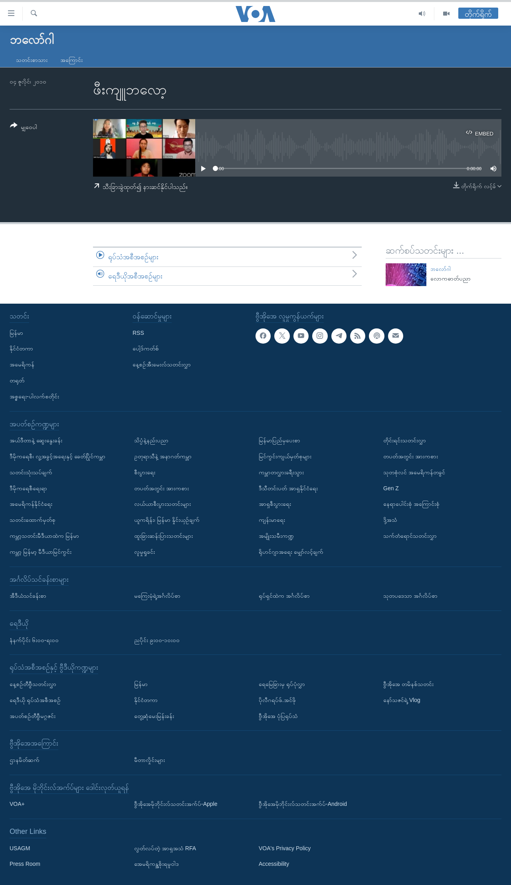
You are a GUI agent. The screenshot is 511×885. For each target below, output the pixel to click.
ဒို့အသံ (390, 520)
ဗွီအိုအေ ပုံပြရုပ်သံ (278, 716)
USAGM (20, 848)
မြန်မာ (16, 333)
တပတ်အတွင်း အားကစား (161, 488)
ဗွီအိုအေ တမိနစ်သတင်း (408, 684)
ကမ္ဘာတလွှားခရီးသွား (281, 472)
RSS (138, 333)
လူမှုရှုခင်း (144, 552)
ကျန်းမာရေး (272, 520)
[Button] (23, 127)
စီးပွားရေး (144, 472)
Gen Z (391, 488)
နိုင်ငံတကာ (21, 349)
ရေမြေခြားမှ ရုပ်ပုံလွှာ (282, 684)
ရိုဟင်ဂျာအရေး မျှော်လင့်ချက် (291, 552)
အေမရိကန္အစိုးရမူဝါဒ (156, 864)
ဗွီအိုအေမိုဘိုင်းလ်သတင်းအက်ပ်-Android (303, 804)
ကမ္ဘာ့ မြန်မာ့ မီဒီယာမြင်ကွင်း (40, 552)
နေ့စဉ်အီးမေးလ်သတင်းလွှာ (162, 364)
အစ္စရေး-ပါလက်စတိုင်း (34, 396)
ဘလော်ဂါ (440, 269)
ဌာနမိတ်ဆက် (25, 760)
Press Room (25, 864)
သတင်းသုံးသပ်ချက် (31, 472)
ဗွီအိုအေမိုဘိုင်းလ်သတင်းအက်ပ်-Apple (175, 804)
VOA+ (17, 804)
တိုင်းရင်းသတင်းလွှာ (404, 440)
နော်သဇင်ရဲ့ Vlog (401, 700)
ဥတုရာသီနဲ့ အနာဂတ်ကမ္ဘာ (163, 456)
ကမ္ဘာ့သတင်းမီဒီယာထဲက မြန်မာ (44, 536)
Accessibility (274, 864)
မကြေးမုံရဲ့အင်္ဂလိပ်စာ (157, 596)
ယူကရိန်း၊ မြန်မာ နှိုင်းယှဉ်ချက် (167, 520)
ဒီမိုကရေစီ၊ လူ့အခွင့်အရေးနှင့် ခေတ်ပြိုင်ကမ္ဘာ (57, 456)
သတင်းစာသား (32, 60)
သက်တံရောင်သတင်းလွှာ (410, 536)
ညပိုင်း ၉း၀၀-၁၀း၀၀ (157, 640)
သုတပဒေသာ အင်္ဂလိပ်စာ (410, 596)
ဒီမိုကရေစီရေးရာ (28, 488)
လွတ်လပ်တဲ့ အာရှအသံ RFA (165, 848)
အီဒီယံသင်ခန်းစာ (28, 596)
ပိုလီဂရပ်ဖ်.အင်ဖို (277, 700)
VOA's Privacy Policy (285, 848)
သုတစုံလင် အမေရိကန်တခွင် (414, 472)
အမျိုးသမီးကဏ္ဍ (276, 536)
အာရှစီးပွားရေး (275, 504)
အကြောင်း (71, 60)
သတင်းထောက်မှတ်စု (32, 520)
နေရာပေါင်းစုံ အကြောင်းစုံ (411, 504)
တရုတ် (17, 380)
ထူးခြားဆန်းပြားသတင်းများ (163, 536)
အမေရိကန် (22, 364)
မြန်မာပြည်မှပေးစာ (279, 440)
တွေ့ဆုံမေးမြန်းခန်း (154, 716)
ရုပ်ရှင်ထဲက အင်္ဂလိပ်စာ (284, 596)
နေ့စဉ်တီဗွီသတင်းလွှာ (33, 684)
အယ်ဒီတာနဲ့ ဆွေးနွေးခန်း (36, 440)
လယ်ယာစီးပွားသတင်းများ (162, 504)
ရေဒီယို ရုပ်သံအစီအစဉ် (35, 700)
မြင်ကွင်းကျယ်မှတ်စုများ (285, 456)
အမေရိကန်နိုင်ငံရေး (31, 504)
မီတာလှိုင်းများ (149, 760)
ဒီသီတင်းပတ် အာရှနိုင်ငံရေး (288, 488)
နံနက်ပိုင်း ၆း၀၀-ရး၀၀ (34, 640)
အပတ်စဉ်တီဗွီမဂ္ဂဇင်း (32, 716)
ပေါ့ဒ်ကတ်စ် (146, 349)
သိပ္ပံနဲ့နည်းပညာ (151, 440)
